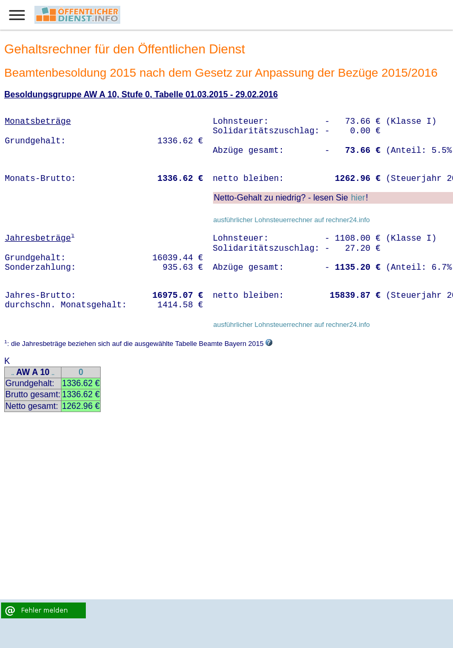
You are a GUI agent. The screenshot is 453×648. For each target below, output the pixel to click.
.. (12, 373)
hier (358, 197)
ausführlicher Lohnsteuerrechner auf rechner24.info (291, 220)
